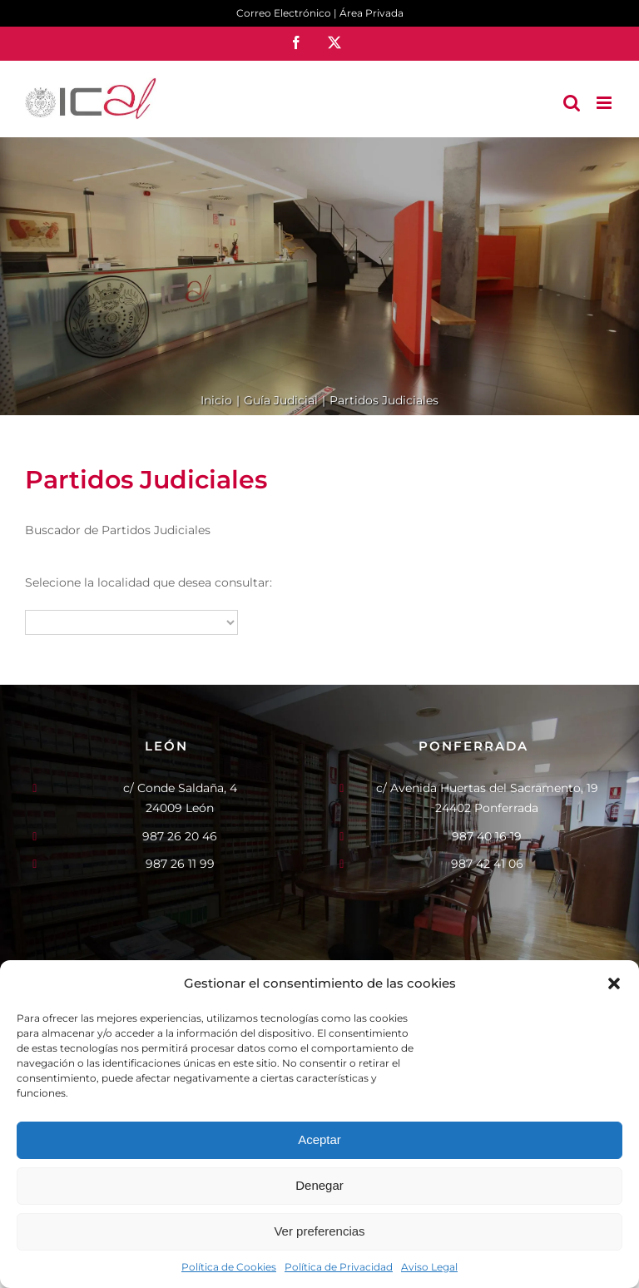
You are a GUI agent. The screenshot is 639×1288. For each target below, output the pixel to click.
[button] (614, 983)
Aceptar (319, 1139)
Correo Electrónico (283, 13)
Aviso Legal (429, 1267)
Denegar (319, 1185)
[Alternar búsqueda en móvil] (571, 102)
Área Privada (371, 13)
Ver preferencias (319, 1231)
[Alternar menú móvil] (605, 102)
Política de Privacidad (339, 1267)
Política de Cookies (228, 1267)
